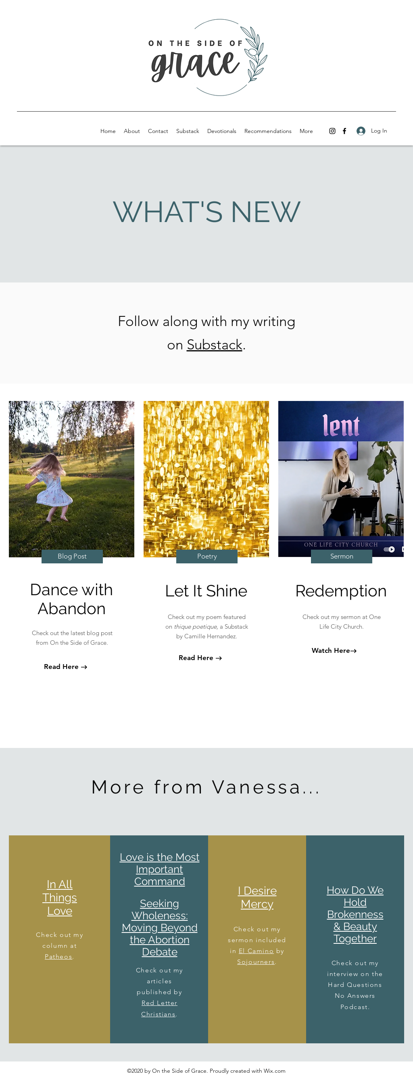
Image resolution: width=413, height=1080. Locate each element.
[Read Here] (61, 667)
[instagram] (332, 131)
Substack (214, 344)
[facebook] (344, 131)
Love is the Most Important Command (160, 869)
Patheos (58, 956)
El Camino (256, 951)
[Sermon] (341, 556)
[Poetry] (207, 556)
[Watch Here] (330, 651)
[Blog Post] (72, 556)
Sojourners (256, 962)
